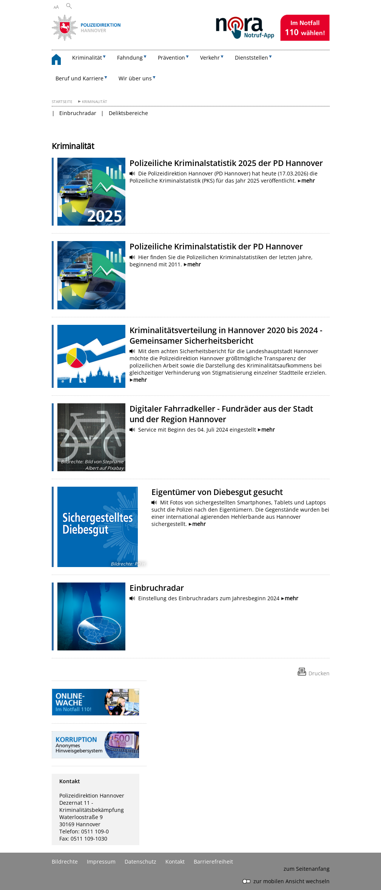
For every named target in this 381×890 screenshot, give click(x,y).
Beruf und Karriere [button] (79, 78)
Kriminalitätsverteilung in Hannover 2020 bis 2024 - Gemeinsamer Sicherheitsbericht (226, 335)
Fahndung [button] (130, 57)
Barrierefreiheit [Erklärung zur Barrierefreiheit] (213, 861)
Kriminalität (94, 101)
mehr (308, 180)
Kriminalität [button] (87, 57)
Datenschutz (140, 861)
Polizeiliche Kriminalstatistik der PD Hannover (216, 246)
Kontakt (175, 861)
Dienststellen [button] (251, 57)
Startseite (62, 101)
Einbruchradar (77, 113)
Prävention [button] (171, 57)
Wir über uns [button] (135, 78)
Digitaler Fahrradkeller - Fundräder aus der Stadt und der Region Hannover (221, 413)
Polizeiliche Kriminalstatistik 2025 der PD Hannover (226, 163)
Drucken (319, 673)
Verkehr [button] (210, 57)
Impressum (101, 861)
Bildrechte (65, 861)
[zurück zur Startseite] (60, 60)
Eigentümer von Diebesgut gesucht (217, 492)
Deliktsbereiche (128, 113)
